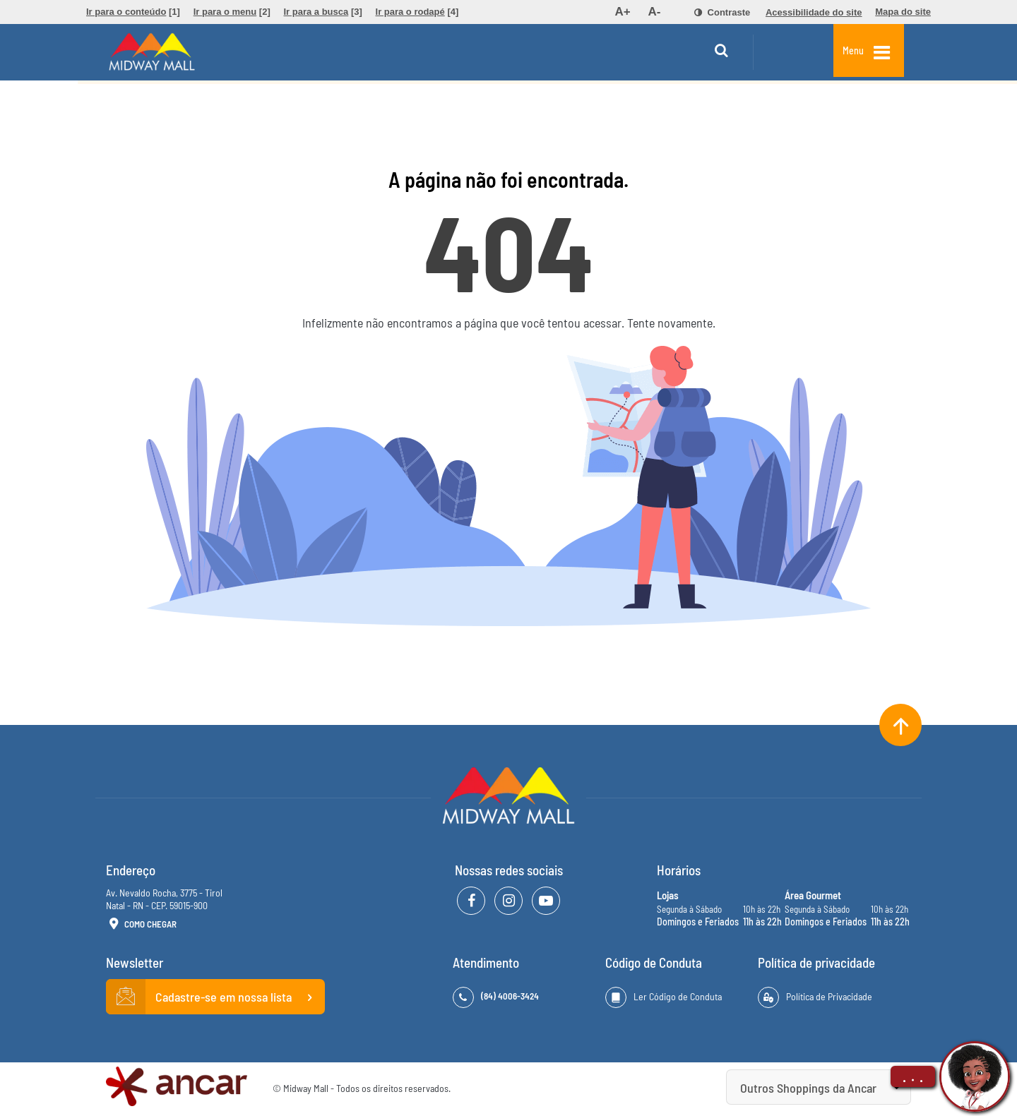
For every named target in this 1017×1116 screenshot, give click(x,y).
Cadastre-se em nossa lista (215, 996)
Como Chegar (141, 924)
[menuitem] (133, 12)
